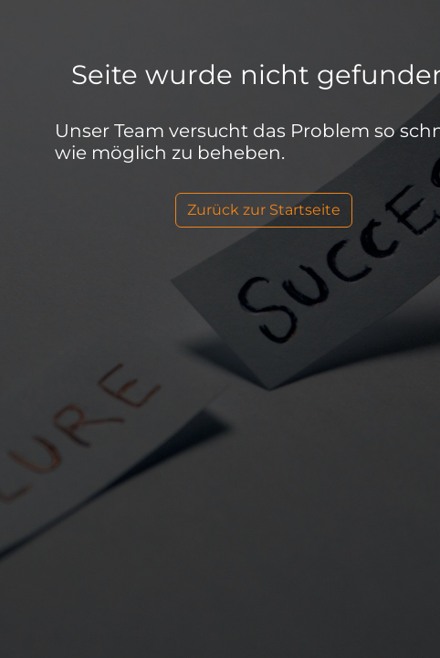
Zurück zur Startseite (263, 209)
